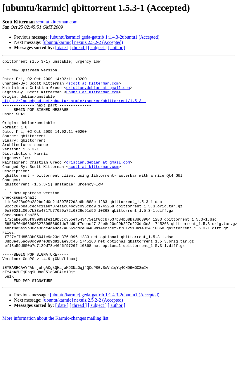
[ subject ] (97, 47)
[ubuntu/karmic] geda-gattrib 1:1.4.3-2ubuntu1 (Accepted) (105, 37)
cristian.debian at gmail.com (98, 93)
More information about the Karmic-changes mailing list (55, 362)
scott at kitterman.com (57, 21)
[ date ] (61, 47)
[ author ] (116, 47)
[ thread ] (78, 47)
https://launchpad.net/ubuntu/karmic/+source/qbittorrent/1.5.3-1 (74, 109)
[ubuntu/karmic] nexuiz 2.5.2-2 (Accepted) (83, 42)
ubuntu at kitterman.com (92, 99)
